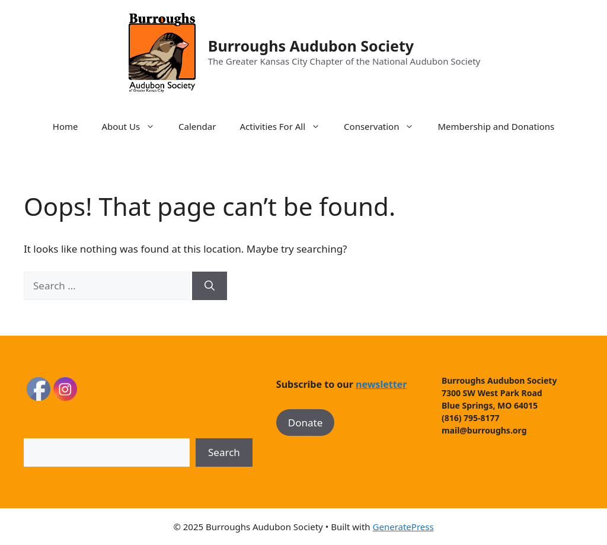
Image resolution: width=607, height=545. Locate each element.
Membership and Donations (495, 126)
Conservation (385, 126)
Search (224, 452)
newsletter (381, 384)
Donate (305, 422)
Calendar (197, 126)
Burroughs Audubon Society (311, 46)
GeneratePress (403, 527)
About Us (134, 126)
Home (65, 126)
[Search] (209, 286)
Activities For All (285, 126)
